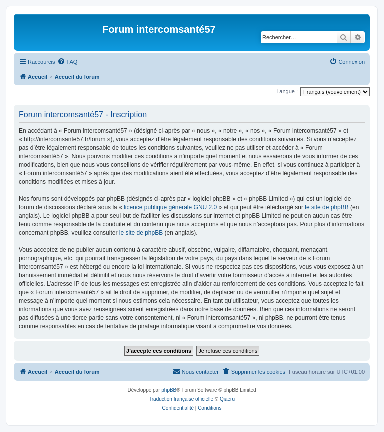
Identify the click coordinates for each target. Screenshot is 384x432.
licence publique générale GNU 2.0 (170, 207)
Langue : (287, 91)
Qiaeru (227, 399)
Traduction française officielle (181, 399)
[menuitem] (68, 62)
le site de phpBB (326, 207)
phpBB (169, 390)
